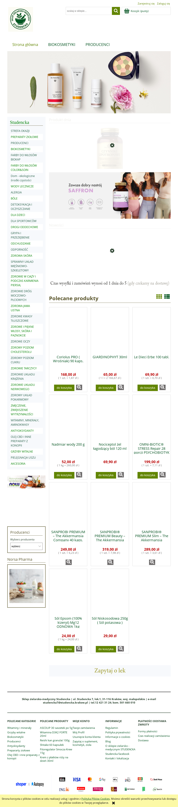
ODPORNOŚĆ (19, 249)
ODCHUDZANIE (21, 243)
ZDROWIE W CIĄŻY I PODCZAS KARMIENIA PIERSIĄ (24, 281)
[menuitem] (25, 44)
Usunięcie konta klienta (86, 737)
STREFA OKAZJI (20, 131)
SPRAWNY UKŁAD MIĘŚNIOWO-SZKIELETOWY (22, 266)
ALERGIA (16, 192)
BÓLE (14, 198)
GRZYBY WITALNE (22, 451)
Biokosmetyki (15, 737)
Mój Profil (78, 732)
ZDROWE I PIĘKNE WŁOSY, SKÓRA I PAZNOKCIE (22, 331)
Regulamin (111, 728)
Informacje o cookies (117, 737)
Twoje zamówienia (84, 728)
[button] (79, 387)
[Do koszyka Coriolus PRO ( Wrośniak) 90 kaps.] (64, 388)
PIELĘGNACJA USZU (23, 457)
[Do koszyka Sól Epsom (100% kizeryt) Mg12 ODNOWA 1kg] (64, 649)
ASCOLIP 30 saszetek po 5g (56, 728)
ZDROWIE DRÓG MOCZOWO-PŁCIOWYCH (21, 295)
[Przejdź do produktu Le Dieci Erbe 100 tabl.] (152, 330)
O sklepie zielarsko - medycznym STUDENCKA (120, 747)
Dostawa (143, 740)
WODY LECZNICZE (22, 186)
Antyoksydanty (16, 746)
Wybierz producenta (22, 539)
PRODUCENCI (19, 143)
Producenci (14, 741)
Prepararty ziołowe (18, 750)
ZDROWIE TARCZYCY (24, 368)
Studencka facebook (117, 754)
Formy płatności (147, 731)
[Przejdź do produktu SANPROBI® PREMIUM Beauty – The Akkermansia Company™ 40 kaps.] (110, 505)
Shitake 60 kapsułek (52, 745)
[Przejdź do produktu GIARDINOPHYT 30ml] (110, 330)
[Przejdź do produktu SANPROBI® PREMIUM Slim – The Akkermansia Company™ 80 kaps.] (152, 505)
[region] (89, 82)
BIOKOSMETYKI (20, 149)
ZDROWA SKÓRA (21, 256)
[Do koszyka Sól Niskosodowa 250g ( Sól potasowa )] (106, 649)
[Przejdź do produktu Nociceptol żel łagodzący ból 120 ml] (110, 417)
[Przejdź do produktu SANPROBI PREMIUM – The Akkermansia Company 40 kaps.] (68, 505)
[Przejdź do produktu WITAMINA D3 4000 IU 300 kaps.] (110, 264)
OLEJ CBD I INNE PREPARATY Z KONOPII (21, 441)
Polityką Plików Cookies (95, 798)
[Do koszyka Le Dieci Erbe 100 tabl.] (147, 388)
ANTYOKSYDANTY (22, 431)
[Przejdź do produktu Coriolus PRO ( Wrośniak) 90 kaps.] (68, 330)
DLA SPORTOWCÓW (24, 221)
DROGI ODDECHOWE (24, 227)
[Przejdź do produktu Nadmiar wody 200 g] (68, 417)
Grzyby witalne (16, 732)
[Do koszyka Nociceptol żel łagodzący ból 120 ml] (106, 475)
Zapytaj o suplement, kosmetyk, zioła (85, 743)
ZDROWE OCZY (20, 341)
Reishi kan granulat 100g (55, 740)
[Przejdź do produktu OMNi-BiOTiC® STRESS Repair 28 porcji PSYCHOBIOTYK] (152, 417)
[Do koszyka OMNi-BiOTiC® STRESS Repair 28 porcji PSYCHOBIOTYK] (147, 475)
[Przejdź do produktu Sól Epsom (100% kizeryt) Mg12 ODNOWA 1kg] (68, 591)
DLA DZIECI (18, 215)
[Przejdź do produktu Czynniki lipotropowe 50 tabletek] (110, 159)
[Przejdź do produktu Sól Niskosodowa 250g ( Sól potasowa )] (110, 591)
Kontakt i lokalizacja (117, 758)
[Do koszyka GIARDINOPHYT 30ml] (106, 388)
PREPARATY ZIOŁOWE (24, 137)
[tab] (78, 111)
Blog (108, 741)
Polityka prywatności (117, 732)
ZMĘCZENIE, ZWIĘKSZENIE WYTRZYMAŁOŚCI (22, 410)
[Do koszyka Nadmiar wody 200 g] (64, 475)
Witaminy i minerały (19, 728)
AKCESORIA (18, 464)
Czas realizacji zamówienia (154, 735)
